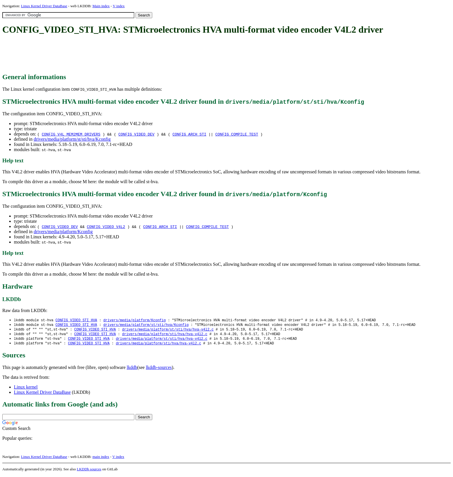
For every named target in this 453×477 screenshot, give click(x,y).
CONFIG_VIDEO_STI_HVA (76, 320)
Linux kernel (26, 388)
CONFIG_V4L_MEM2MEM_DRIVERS (71, 134)
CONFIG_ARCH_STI (189, 134)
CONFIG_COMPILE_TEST (236, 134)
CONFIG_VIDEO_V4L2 (106, 226)
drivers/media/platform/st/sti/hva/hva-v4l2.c (167, 330)
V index (119, 6)
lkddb (132, 369)
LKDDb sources (89, 471)
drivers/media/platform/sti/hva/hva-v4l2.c (164, 335)
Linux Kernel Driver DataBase (44, 6)
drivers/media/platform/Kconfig (63, 231)
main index (100, 458)
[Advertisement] (107, 54)
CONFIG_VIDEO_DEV (136, 134)
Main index (101, 6)
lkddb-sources (159, 369)
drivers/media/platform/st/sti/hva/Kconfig (72, 139)
